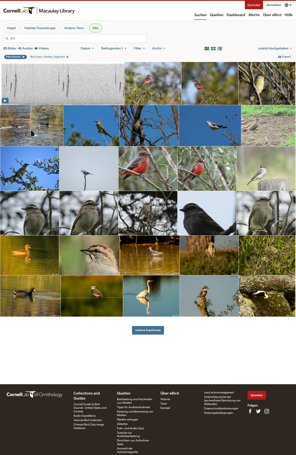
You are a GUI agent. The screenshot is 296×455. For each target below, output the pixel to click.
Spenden (253, 5)
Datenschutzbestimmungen (221, 408)
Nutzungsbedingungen (218, 412)
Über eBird (272, 15)
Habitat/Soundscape (40, 28)
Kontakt (165, 408)
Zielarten (122, 424)
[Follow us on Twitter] (258, 411)
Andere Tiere (74, 28)
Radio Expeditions (85, 415)
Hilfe (289, 15)
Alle (95, 28)
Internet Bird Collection (88, 420)
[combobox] (78, 38)
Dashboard (236, 15)
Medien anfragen (127, 419)
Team (163, 403)
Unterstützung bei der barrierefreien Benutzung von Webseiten (222, 401)
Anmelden (273, 5)
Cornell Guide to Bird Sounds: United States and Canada (90, 408)
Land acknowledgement (219, 392)
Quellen (216, 15)
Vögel (11, 28)
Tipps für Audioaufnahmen (133, 407)
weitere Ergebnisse (148, 330)
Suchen (200, 15)
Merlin (254, 15)
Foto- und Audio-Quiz (130, 428)
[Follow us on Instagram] (266, 411)
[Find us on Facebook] (250, 411)
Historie (165, 399)
